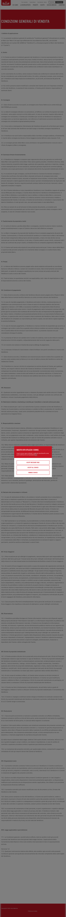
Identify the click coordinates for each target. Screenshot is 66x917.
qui (36, 455)
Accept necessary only (33, 462)
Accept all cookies (33, 467)
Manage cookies (33, 472)
